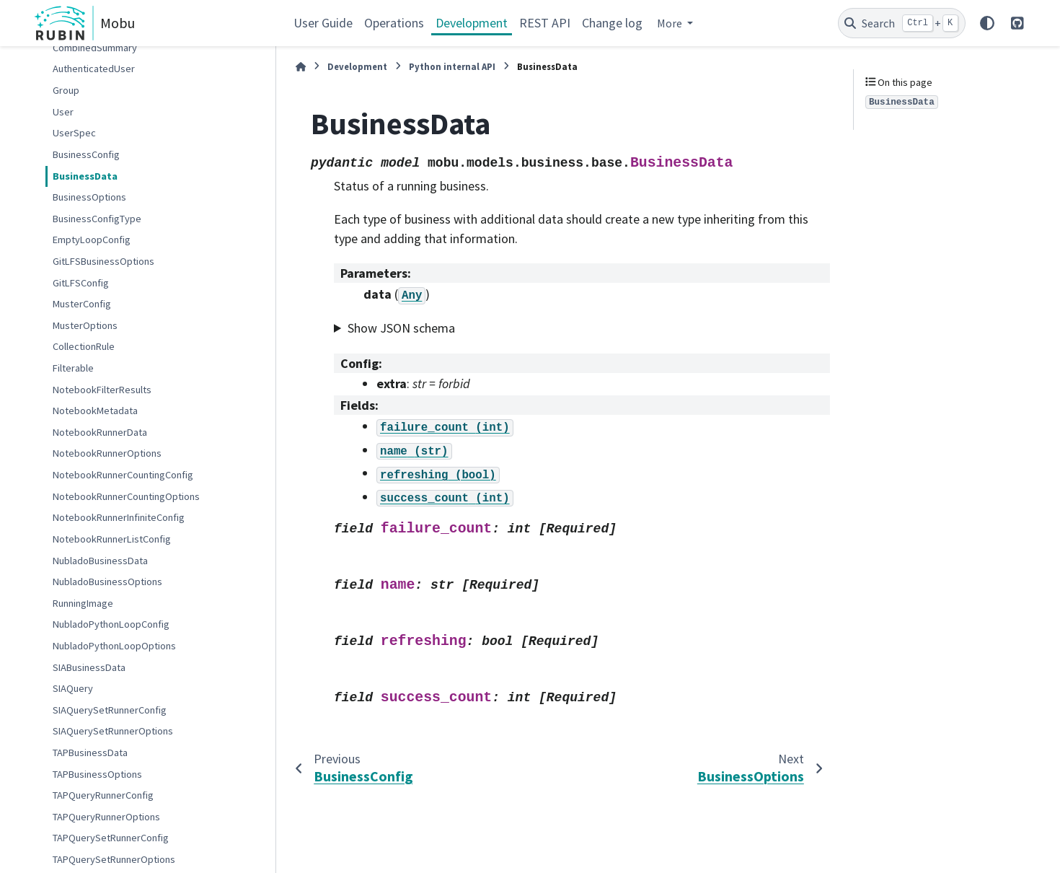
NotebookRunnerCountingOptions (126, 496)
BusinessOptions (89, 196)
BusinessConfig (86, 154)
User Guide (323, 22)
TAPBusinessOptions (97, 774)
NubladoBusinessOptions (107, 581)
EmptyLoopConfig (92, 239)
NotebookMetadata (95, 410)
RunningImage (83, 603)
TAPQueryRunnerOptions (106, 816)
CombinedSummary (95, 47)
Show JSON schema (401, 328)
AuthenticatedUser (94, 68)
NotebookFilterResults (102, 389)
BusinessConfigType (97, 218)
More (670, 23)
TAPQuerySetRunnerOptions (114, 859)
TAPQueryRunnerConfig (103, 795)
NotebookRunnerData (100, 432)
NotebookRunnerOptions (107, 453)
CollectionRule (84, 346)
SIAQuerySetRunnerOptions (113, 730)
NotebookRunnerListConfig (112, 538)
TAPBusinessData (90, 752)
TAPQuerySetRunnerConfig (111, 837)
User (63, 111)
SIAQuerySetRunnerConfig (110, 709)
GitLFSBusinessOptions (103, 261)
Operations (394, 22)
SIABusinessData (89, 667)
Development (472, 22)
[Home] (301, 67)
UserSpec (74, 132)
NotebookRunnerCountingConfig (123, 474)
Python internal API (452, 66)
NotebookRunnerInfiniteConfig (119, 517)
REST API (544, 22)
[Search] (902, 23)
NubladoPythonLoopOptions (114, 645)
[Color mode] (987, 23)
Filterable (73, 367)
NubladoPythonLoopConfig (111, 624)
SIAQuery (73, 688)
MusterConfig (82, 303)
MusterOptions (85, 325)
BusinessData (85, 176)
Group (66, 90)
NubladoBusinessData (100, 560)
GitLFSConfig (81, 282)
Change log (612, 22)
